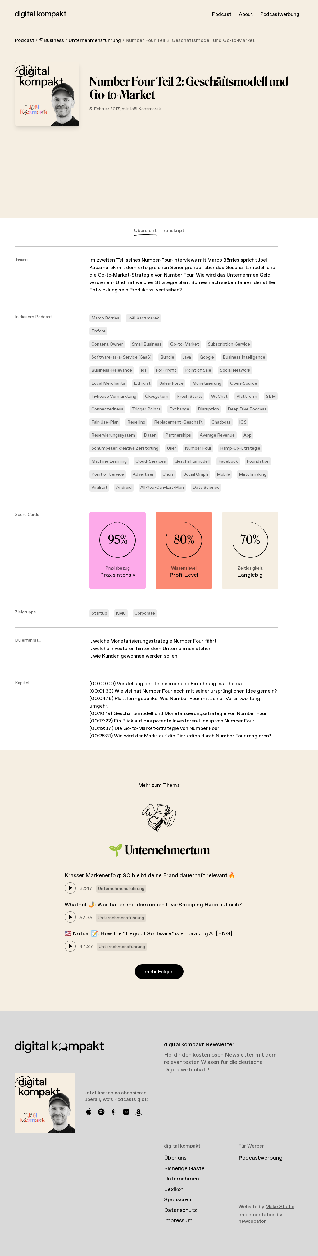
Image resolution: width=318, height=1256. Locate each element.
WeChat (219, 396)
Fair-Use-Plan (105, 422)
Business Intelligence (244, 357)
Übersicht (145, 230)
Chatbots (221, 422)
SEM (271, 396)
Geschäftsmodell (192, 461)
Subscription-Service (229, 344)
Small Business (146, 344)
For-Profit (166, 370)
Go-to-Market (184, 344)
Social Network (235, 370)
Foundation (258, 461)
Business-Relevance (111, 370)
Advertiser (143, 474)
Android (124, 487)
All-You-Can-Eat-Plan (162, 487)
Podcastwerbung (279, 14)
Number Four (198, 448)
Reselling (136, 422)
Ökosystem (156, 396)
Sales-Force (171, 383)
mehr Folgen (159, 972)
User (171, 448)
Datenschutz (180, 1210)
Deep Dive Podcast (247, 409)
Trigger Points (146, 409)
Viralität (99, 487)
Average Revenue (217, 435)
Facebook (228, 461)
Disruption (208, 409)
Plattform (246, 396)
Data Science (206, 487)
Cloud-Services (150, 461)
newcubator (252, 1221)
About (246, 14)
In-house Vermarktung (113, 396)
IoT (144, 370)
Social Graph (195, 474)
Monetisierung (206, 383)
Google (207, 357)
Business (51, 40)
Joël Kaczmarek (145, 109)
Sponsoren (177, 1199)
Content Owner (107, 344)
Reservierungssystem (113, 435)
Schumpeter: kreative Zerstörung (124, 448)
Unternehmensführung (95, 40)
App (247, 435)
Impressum (178, 1220)
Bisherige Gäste (184, 1168)
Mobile (223, 474)
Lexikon (174, 1189)
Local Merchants (108, 383)
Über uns (175, 1158)
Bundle (167, 357)
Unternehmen (181, 1179)
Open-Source (243, 383)
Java (187, 357)
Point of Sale (198, 370)
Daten (150, 435)
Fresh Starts (189, 396)
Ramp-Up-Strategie (240, 448)
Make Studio (280, 1206)
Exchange (179, 409)
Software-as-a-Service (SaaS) (121, 357)
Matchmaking (252, 474)
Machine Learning (109, 461)
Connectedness (107, 409)
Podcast (221, 14)
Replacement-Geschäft (178, 422)
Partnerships (178, 435)
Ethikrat (142, 383)
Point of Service (107, 474)
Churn (168, 474)
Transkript (172, 230)
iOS (243, 422)
